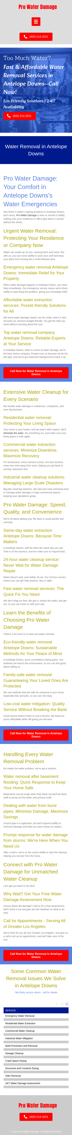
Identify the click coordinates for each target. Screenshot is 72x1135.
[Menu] (36, 21)
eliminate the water (13, 433)
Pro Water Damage (26, 215)
